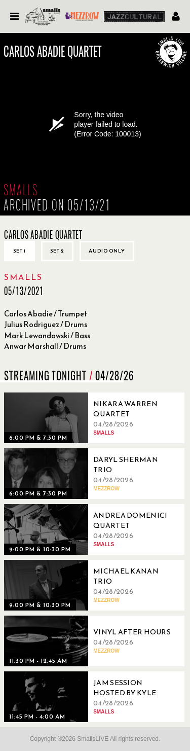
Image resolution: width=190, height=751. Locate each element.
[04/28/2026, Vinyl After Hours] (90, 641)
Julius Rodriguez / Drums (45, 324)
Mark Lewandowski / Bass (47, 335)
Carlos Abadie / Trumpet (45, 313)
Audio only (107, 251)
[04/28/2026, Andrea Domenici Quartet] (90, 529)
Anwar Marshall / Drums (45, 346)
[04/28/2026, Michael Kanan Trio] (90, 585)
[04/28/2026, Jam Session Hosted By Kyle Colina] (90, 696)
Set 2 (57, 251)
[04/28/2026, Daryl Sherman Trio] (90, 473)
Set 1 (19, 251)
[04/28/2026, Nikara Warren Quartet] (90, 417)
